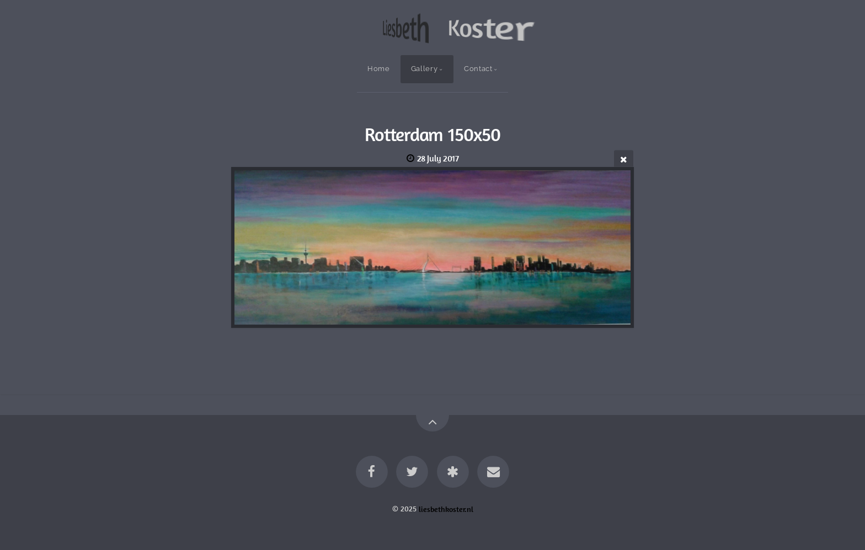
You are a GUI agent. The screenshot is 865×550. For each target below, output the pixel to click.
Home (378, 68)
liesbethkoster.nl (446, 509)
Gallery (424, 68)
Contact (478, 68)
